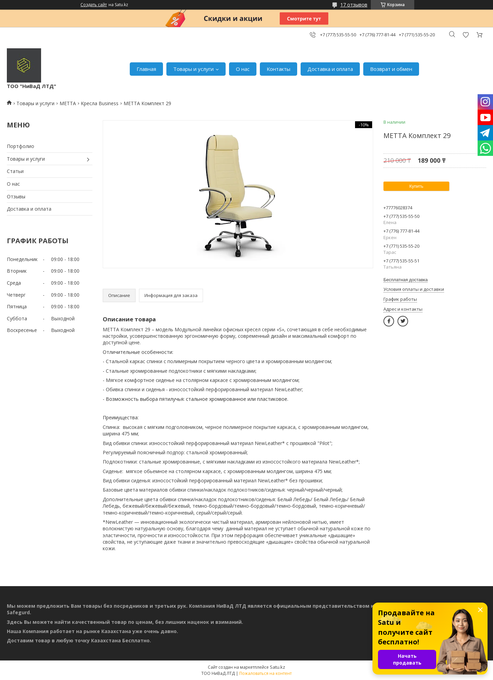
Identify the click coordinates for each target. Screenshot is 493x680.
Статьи (15, 171)
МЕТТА (68, 103)
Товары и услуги (193, 68)
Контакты (278, 68)
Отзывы (16, 196)
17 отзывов (353, 4)
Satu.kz (277, 667)
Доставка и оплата (330, 68)
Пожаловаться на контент (265, 673)
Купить (416, 186)
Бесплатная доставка (405, 279)
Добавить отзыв (465, 35)
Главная (146, 68)
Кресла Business (99, 103)
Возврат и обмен (391, 68)
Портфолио (20, 146)
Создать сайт (93, 4)
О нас (243, 68)
